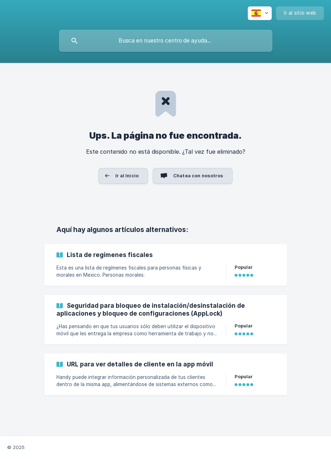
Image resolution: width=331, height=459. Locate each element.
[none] (260, 13)
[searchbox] (165, 41)
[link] (165, 265)
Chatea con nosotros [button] (198, 175)
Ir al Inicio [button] (127, 175)
